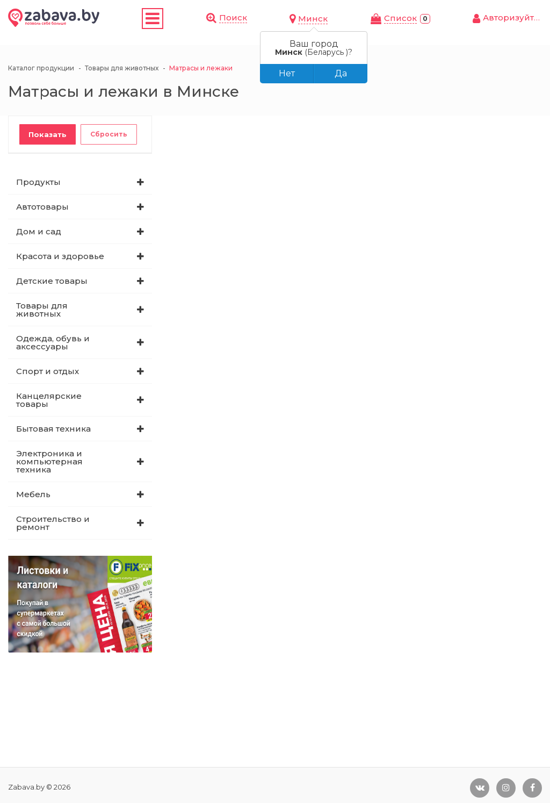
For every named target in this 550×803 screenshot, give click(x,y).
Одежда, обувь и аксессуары (53, 342)
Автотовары (42, 207)
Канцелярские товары (49, 400)
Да (341, 73)
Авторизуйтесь (516, 17)
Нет (287, 73)
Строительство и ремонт (53, 523)
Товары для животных (42, 309)
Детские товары (52, 281)
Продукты (38, 182)
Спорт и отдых (47, 371)
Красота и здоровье (60, 256)
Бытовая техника (53, 429)
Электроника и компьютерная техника (49, 461)
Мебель (33, 494)
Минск (313, 18)
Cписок (400, 18)
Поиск (233, 17)
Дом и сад (38, 231)
